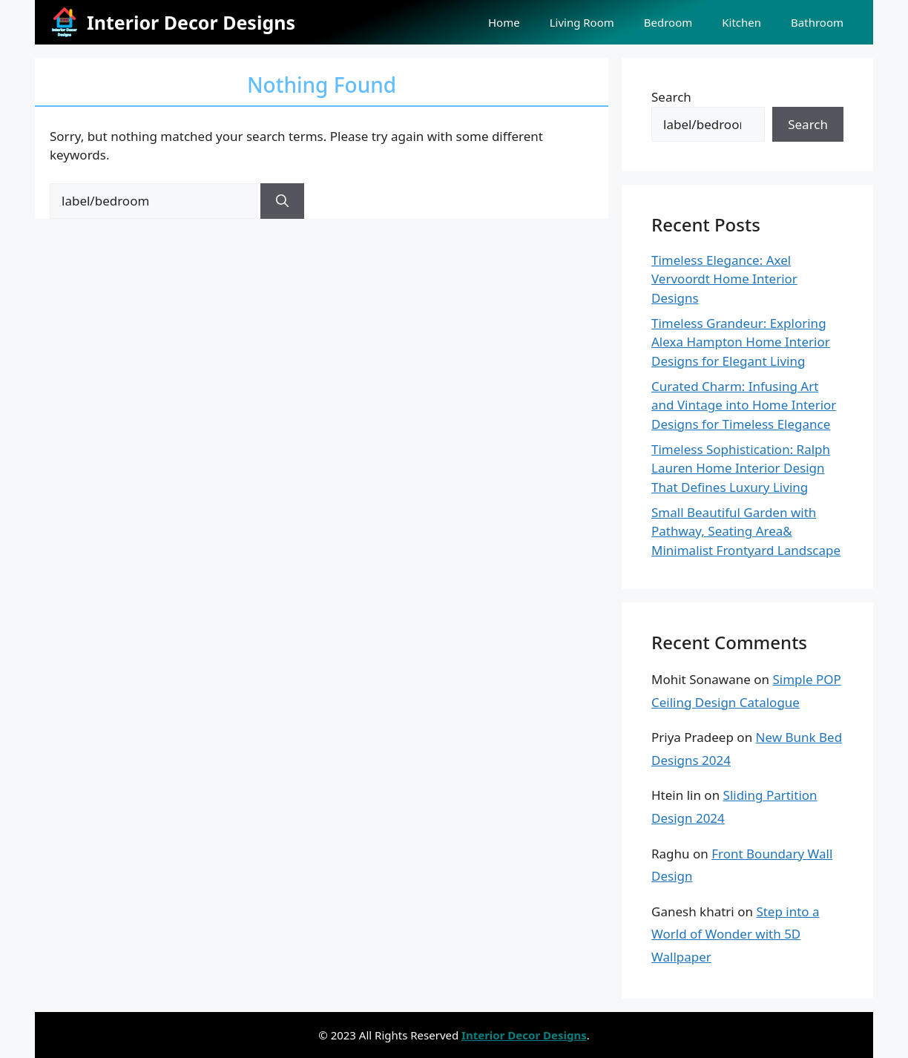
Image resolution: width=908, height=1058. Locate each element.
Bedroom (668, 22)
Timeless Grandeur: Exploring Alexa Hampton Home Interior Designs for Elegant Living (740, 342)
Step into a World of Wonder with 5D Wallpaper (735, 934)
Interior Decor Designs (191, 22)
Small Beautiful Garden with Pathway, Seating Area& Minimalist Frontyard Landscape (745, 531)
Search (671, 96)
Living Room (582, 22)
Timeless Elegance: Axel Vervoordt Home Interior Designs (724, 279)
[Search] (282, 201)
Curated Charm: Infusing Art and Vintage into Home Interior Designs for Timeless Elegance (743, 405)
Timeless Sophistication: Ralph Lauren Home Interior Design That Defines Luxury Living (740, 468)
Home (504, 22)
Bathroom (817, 22)
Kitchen (741, 22)
